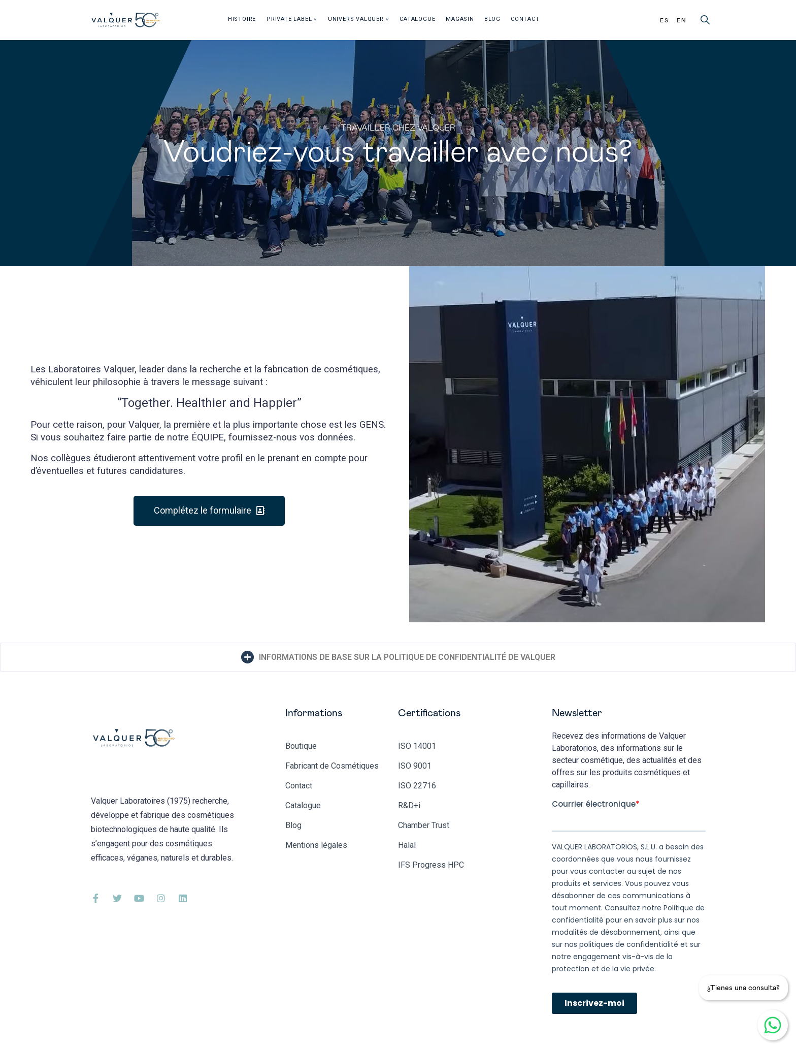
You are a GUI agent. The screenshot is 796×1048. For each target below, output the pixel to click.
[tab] (398, 657)
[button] (209, 511)
